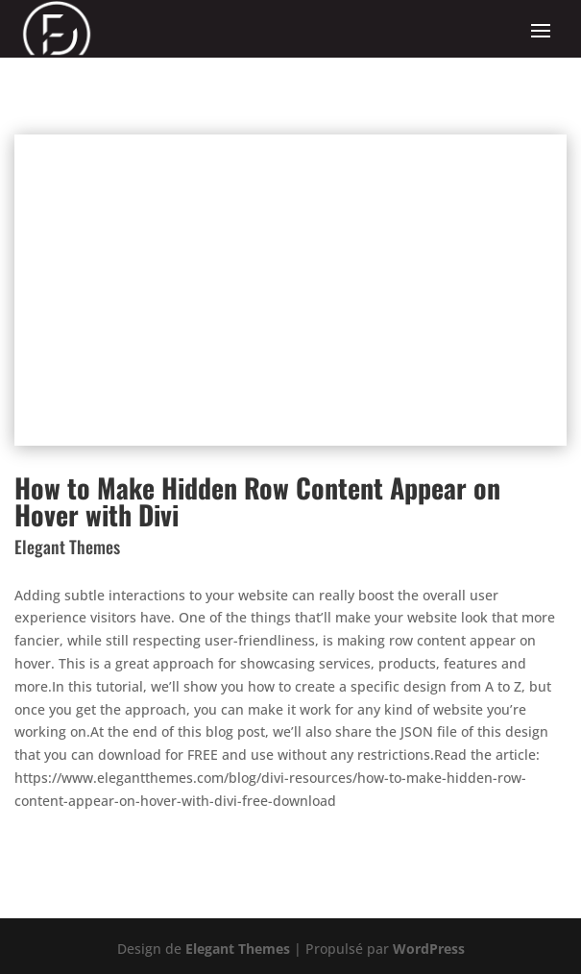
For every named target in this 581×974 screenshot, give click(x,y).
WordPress (429, 948)
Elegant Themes (237, 948)
